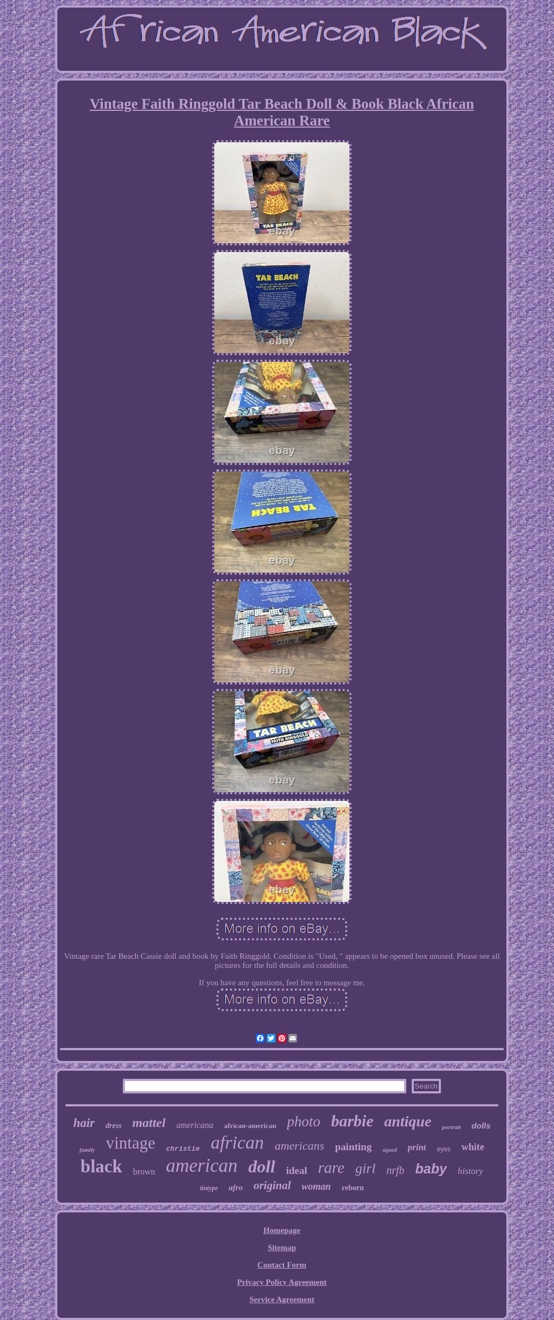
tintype (208, 1188)
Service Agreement (281, 1299)
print (417, 1147)
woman (316, 1186)
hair (84, 1123)
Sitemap (282, 1247)
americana (194, 1125)
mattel (149, 1123)
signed (389, 1150)
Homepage (281, 1230)
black (101, 1166)
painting (353, 1146)
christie (183, 1149)
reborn (353, 1188)
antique (407, 1121)
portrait (451, 1127)
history (470, 1171)
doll (261, 1166)
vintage (130, 1142)
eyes (444, 1149)
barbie (352, 1121)
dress (113, 1126)
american (202, 1165)
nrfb (395, 1170)
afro (236, 1187)
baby (431, 1168)
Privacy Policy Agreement (282, 1282)
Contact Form (282, 1265)
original (272, 1185)
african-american (250, 1126)
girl (365, 1168)
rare (331, 1167)
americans (300, 1145)
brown (144, 1171)
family (87, 1149)
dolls (481, 1125)
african (236, 1142)
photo (303, 1121)
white (472, 1147)
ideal (296, 1170)
